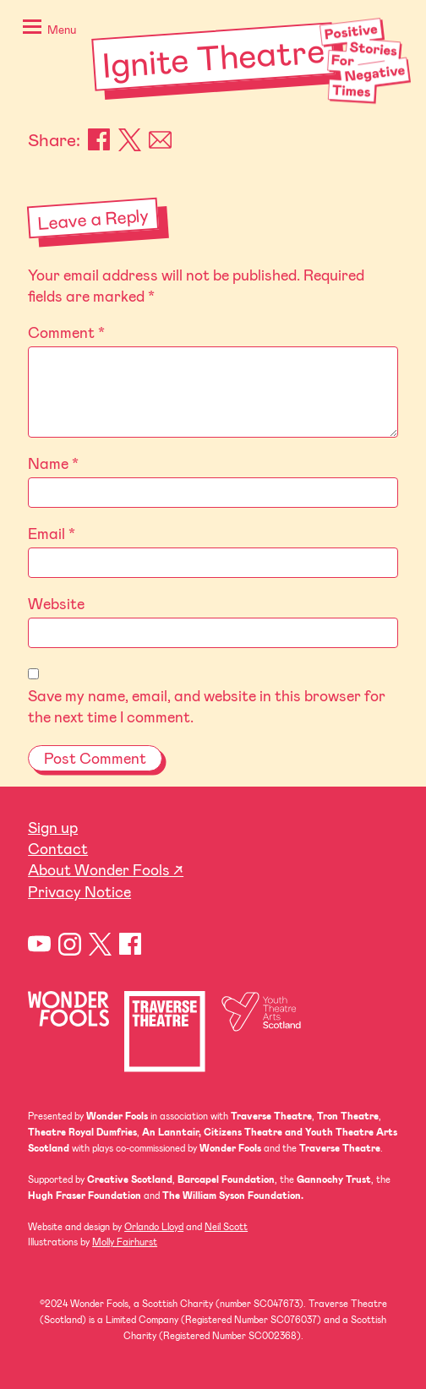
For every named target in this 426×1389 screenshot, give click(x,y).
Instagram (69, 944)
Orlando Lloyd (153, 1226)
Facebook (99, 139)
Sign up (53, 827)
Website (56, 603)
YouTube (39, 944)
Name (53, 463)
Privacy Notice (79, 891)
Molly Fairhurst (124, 1241)
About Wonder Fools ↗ (105, 869)
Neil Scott (226, 1226)
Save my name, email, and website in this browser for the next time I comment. (206, 706)
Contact (58, 848)
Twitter (100, 944)
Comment (66, 332)
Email (160, 139)
